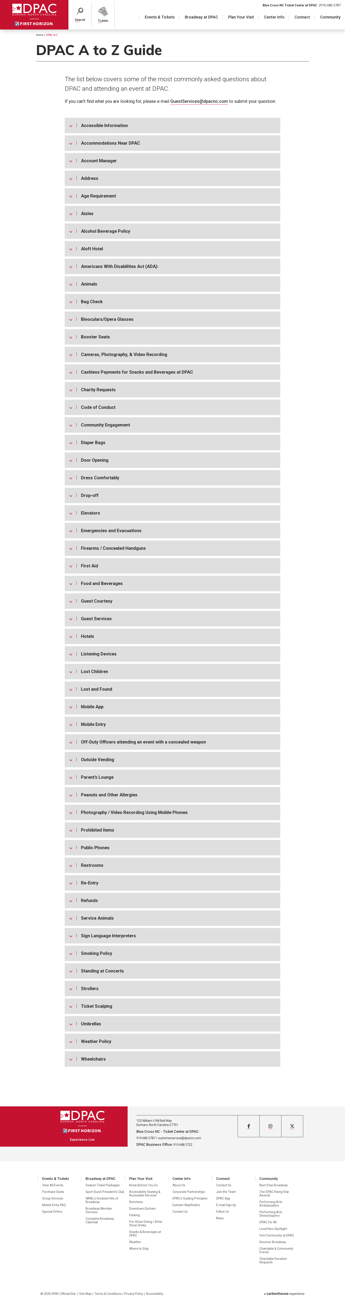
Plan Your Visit (241, 17)
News (220, 1218)
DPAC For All (268, 1222)
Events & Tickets (160, 17)
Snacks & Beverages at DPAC (145, 1233)
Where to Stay (139, 1248)
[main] (172, 567)
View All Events (52, 1185)
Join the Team (226, 1192)
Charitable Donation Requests (273, 1260)
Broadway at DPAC (201, 17)
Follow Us (222, 1211)
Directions (136, 1202)
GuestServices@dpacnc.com (199, 101)
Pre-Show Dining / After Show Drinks (145, 1223)
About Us (178, 1185)
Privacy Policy (133, 1293)
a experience (284, 1293)
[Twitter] (292, 1126)
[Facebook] (249, 1126)
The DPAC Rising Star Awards (274, 1193)
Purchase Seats (53, 1192)
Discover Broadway (272, 1242)
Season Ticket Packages (103, 1185)
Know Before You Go (143, 1185)
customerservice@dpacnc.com (179, 1138)
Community (330, 17)
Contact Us (180, 1211)
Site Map (85, 1293)
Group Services (52, 1198)
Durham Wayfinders (186, 1205)
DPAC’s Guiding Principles (189, 1198)
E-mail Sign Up (226, 1205)
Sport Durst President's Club (105, 1192)
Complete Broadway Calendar (100, 1220)
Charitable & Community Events (276, 1250)
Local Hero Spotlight (273, 1229)
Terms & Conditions (107, 1293)
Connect (302, 17)
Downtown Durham (142, 1208)
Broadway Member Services (99, 1210)
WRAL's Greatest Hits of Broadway (102, 1200)
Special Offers (52, 1211)
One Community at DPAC (276, 1235)
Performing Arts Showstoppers (270, 1213)
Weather (135, 1242)
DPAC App (223, 1198)
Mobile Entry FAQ (54, 1205)
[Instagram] (270, 1126)
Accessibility (154, 1293)
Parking (134, 1215)
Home (39, 35)
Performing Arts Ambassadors (270, 1203)
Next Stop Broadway (273, 1185)
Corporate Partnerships (188, 1192)
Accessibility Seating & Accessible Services (144, 1193)
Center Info (274, 17)
